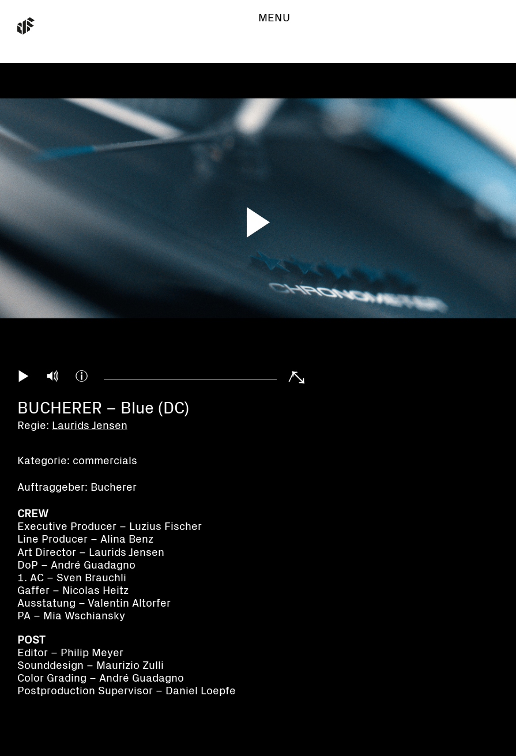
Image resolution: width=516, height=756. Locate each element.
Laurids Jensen (89, 425)
